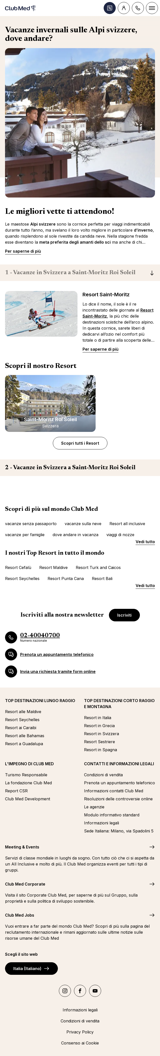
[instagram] (65, 991)
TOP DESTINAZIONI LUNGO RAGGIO (40, 700)
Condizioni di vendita (103, 774)
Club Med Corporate (25, 884)
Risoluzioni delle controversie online (118, 798)
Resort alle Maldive (23, 711)
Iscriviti (124, 615)
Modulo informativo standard (111, 814)
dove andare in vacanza (75, 534)
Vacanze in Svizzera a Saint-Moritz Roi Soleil (70, 273)
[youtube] (95, 991)
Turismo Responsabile (26, 774)
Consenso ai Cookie (80, 1042)
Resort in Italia (97, 717)
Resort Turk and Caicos (98, 567)
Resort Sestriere (99, 741)
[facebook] (80, 991)
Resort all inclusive (127, 523)
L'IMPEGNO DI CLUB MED (29, 763)
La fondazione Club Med (28, 782)
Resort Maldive (53, 567)
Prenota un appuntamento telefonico (119, 782)
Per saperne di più (23, 251)
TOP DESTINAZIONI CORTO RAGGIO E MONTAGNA (119, 703)
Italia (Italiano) (31, 969)
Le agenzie (94, 806)
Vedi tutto (145, 541)
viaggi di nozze (120, 534)
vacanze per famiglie (25, 534)
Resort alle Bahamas (24, 735)
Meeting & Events (22, 846)
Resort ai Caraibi (20, 727)
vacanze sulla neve (83, 523)
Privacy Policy (80, 1031)
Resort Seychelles (22, 578)
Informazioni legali (101, 822)
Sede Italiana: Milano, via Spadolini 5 (118, 830)
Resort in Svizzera (101, 733)
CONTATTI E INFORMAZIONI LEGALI (119, 763)
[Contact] (138, 8)
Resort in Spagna (100, 749)
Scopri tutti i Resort (80, 443)
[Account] (124, 8)
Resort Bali (102, 578)
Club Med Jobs (19, 915)
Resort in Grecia (99, 725)
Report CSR (16, 790)
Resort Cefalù (18, 567)
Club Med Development (27, 798)
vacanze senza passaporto (31, 523)
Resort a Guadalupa (24, 743)
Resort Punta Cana (66, 578)
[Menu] (152, 8)
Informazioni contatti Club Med (113, 790)
